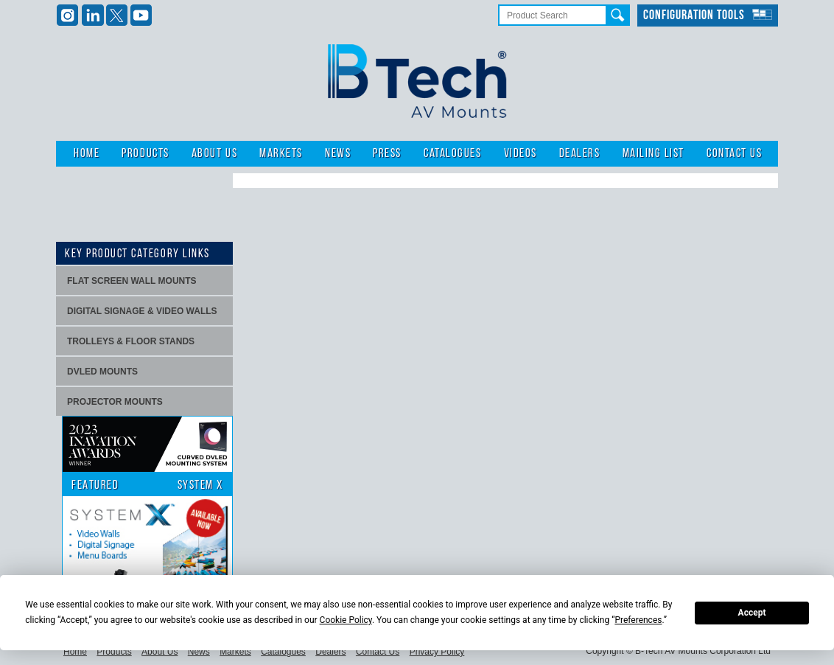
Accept (752, 612)
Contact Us (734, 153)
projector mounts (115, 402)
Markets (281, 153)
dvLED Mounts (102, 371)
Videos (520, 153)
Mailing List (653, 153)
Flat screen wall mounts (132, 281)
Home (86, 153)
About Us (214, 153)
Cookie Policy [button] (346, 620)
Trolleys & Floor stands (131, 341)
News (338, 153)
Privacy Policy (437, 652)
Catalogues (452, 153)
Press (387, 153)
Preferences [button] (638, 620)
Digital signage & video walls (142, 311)
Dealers (579, 153)
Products (145, 153)
